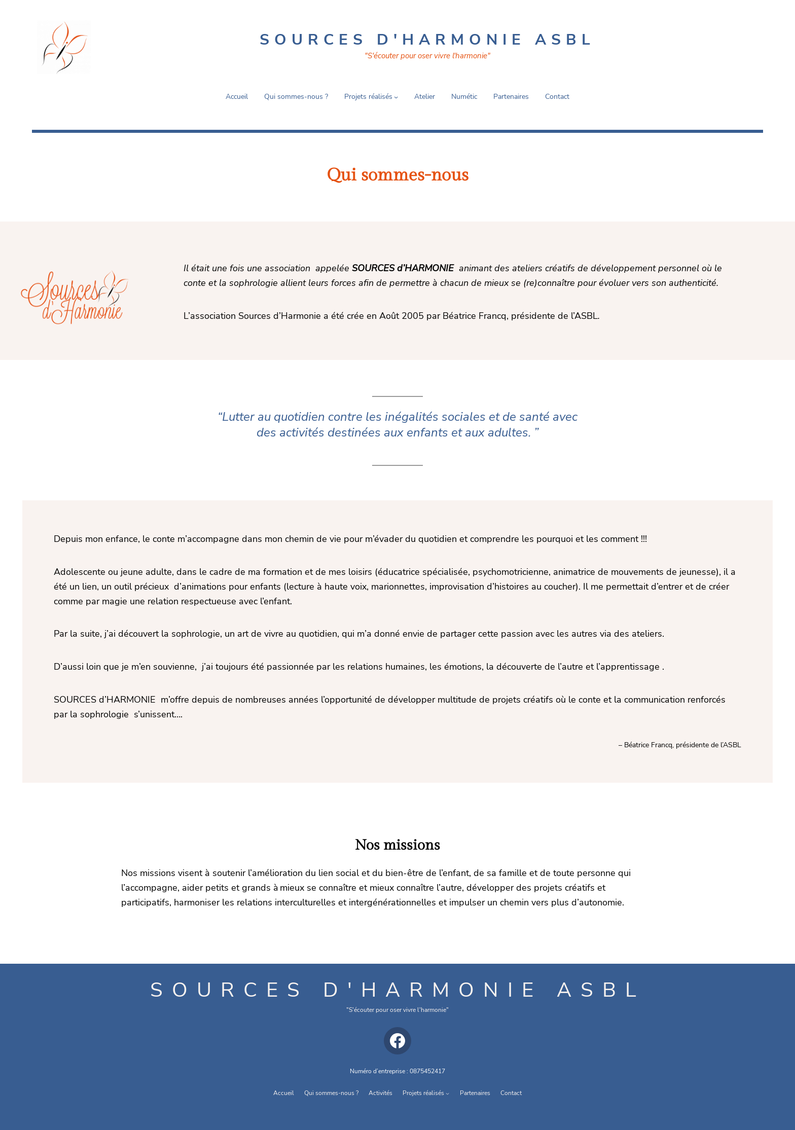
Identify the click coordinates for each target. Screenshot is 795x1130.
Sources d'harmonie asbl (397, 990)
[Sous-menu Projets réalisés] (396, 97)
